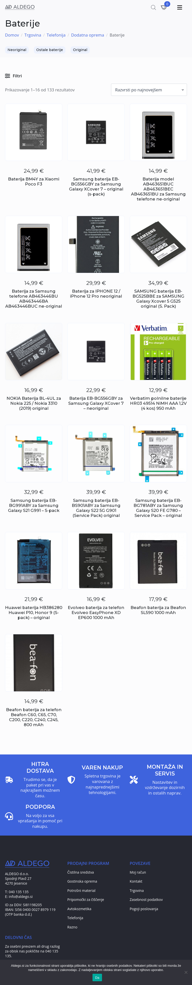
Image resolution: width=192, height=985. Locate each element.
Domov (12, 35)
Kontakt (136, 881)
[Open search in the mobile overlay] (153, 7)
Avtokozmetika (79, 908)
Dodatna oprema (87, 35)
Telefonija (56, 35)
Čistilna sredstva (80, 872)
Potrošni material (81, 890)
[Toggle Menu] (179, 7)
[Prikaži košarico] (164, 7)
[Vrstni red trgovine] (149, 90)
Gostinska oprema (82, 881)
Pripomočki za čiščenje (85, 899)
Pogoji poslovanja (144, 908)
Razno (72, 927)
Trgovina (32, 35)
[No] (185, 972)
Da (97, 977)
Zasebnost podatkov (146, 899)
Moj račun (138, 872)
